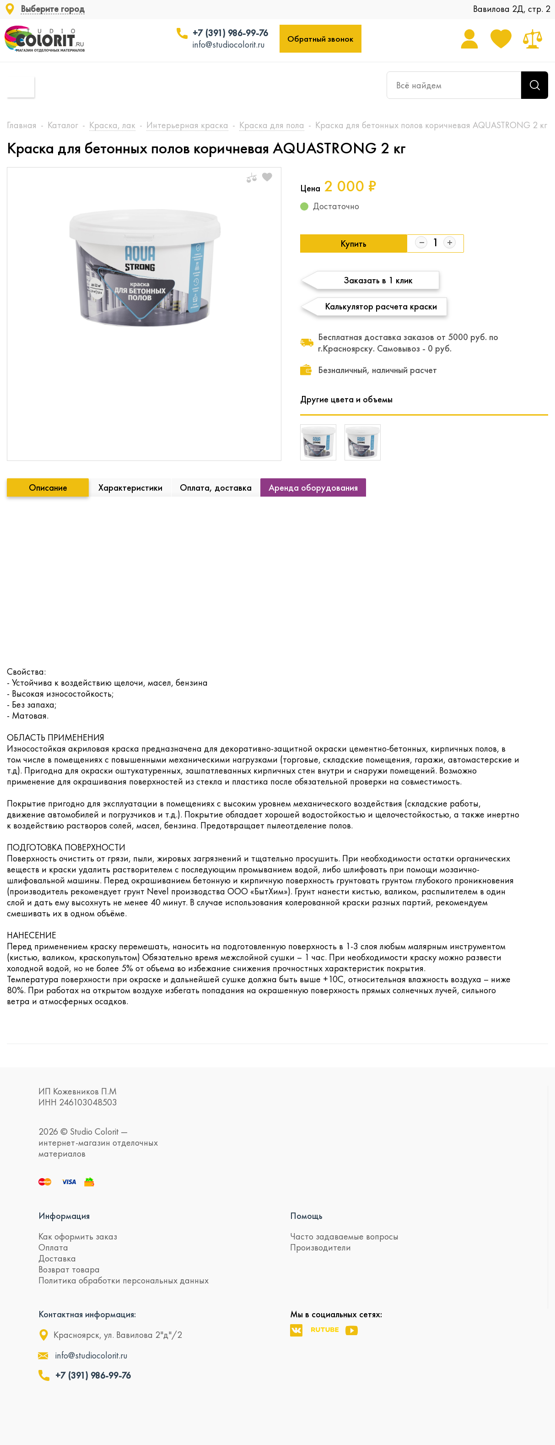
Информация (64, 1215)
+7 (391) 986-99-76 (230, 32)
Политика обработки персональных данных (123, 1280)
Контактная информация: (87, 1314)
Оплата (53, 1247)
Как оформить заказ (77, 1236)
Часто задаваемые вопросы (344, 1236)
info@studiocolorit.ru (229, 44)
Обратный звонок (320, 38)
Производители (320, 1247)
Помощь (306, 1215)
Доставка (57, 1258)
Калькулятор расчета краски (381, 306)
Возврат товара (69, 1269)
